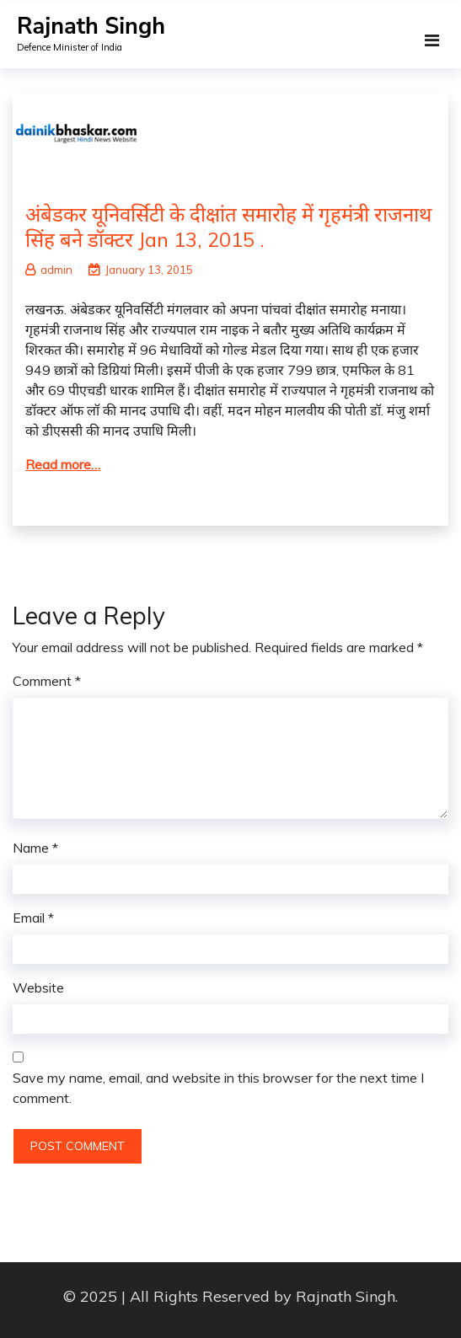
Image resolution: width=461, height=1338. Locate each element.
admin (48, 269)
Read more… (62, 464)
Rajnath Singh (91, 26)
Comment (47, 680)
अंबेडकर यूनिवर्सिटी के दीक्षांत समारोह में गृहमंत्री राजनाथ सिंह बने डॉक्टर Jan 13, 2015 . (228, 226)
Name (35, 847)
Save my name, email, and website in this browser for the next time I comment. (218, 1087)
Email (33, 917)
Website (38, 987)
